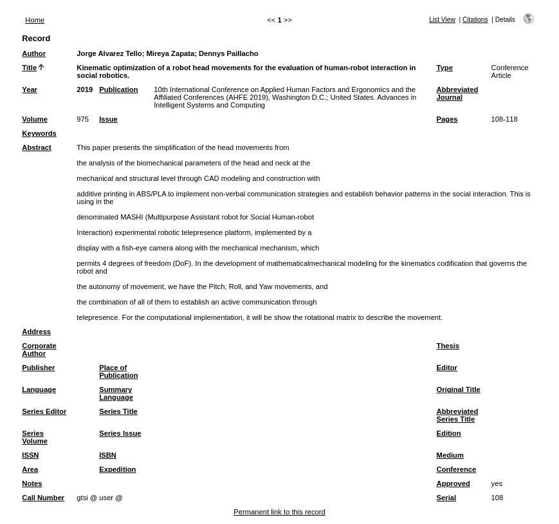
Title (29, 67)
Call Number (43, 497)
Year (29, 89)
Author (34, 53)
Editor (447, 367)
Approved (453, 483)
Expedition (117, 469)
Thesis (448, 346)
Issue (108, 119)
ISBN (107, 455)
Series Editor (44, 411)
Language (39, 389)
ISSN (30, 455)
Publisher (38, 367)
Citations (475, 19)
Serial (446, 497)
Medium (450, 455)
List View (442, 19)
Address (36, 331)
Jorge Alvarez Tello (109, 53)
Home (34, 20)
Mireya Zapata (171, 53)
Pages (447, 119)
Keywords (39, 133)
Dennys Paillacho (229, 53)
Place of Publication (118, 371)
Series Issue (120, 433)
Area (30, 469)
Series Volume (35, 437)
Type (445, 67)
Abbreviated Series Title (458, 415)
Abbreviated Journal (458, 93)
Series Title (118, 411)
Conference (457, 469)
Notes (32, 483)
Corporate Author (39, 349)
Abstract (36, 147)
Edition (449, 433)
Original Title (459, 389)
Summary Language (116, 393)
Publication (118, 89)
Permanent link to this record (279, 512)
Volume (35, 119)
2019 (85, 89)
